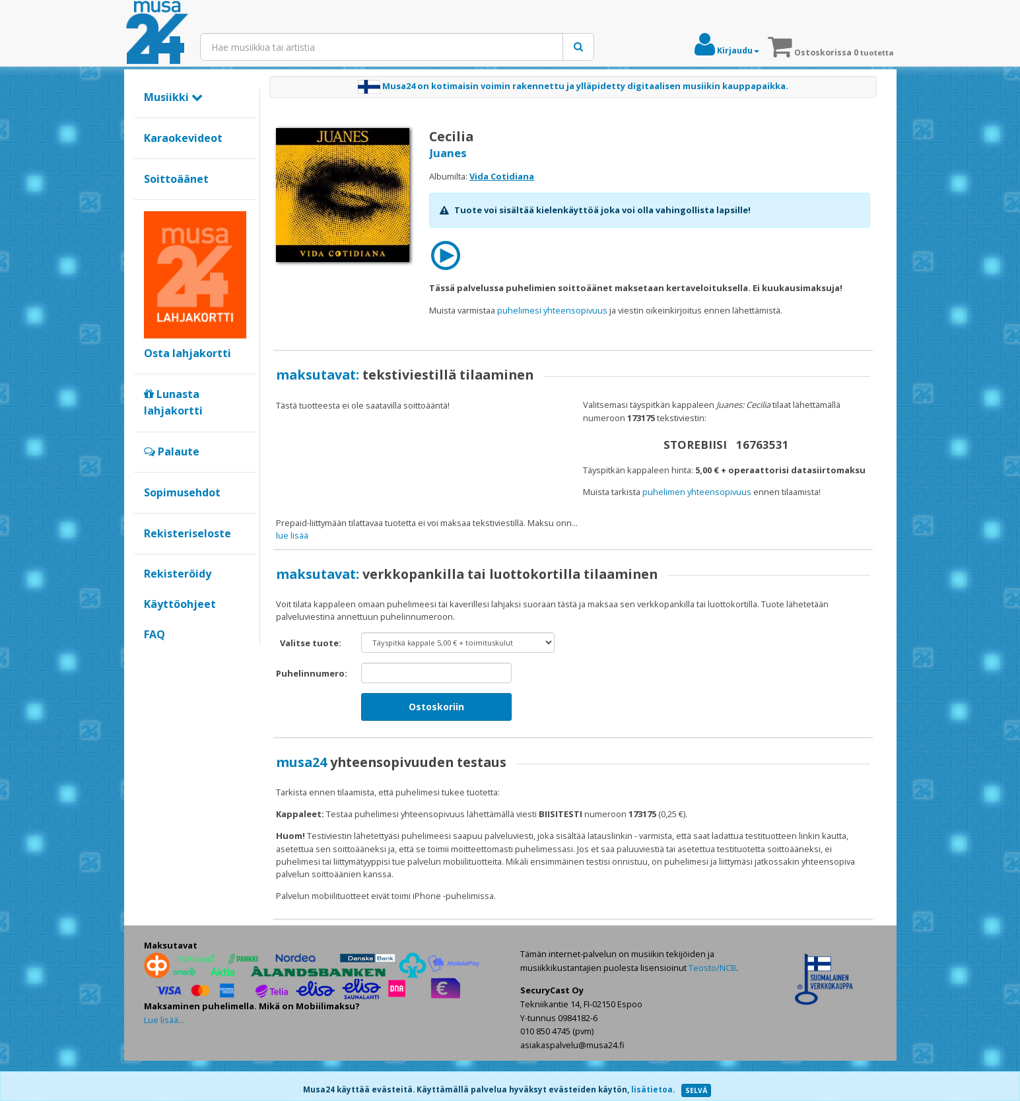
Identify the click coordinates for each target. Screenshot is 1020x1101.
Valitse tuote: (310, 683)
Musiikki (173, 97)
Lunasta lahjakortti (173, 402)
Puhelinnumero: (311, 713)
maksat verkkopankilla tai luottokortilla (682, 523)
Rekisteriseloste (187, 533)
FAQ (154, 634)
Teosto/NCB (712, 1008)
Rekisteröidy (177, 573)
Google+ (151, 657)
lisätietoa (652, 1089)
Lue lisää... (164, 1059)
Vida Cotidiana (501, 176)
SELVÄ (696, 1090)
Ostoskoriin (436, 747)
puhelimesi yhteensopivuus (552, 310)
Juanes (448, 152)
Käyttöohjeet (180, 604)
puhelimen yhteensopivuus (696, 492)
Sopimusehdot (182, 492)
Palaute (171, 451)
